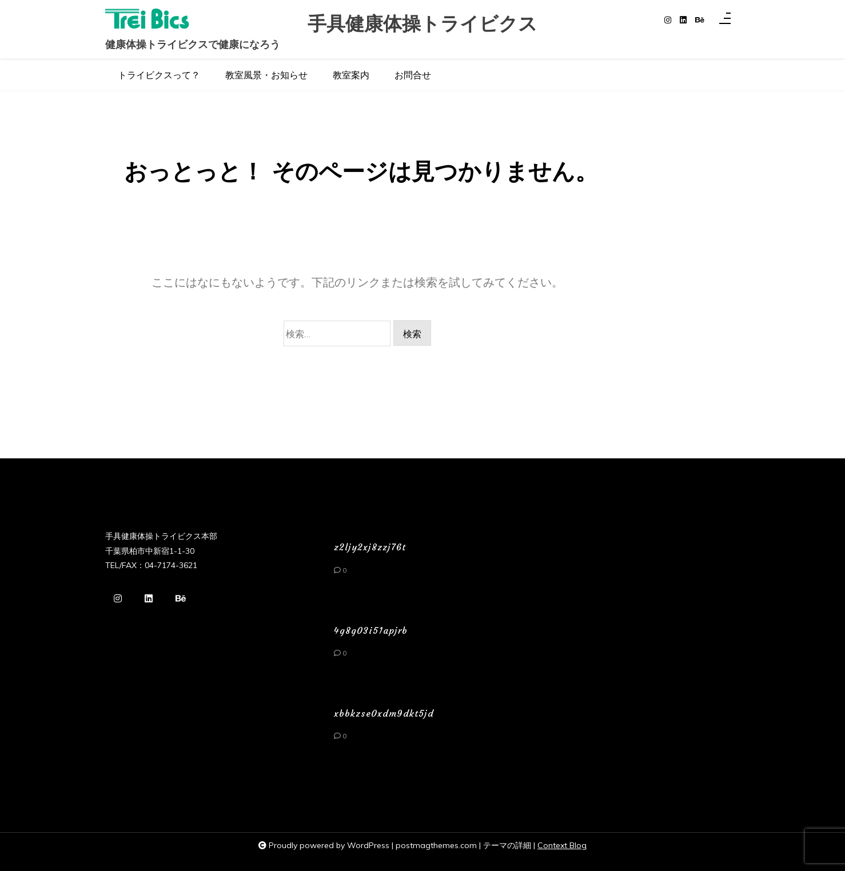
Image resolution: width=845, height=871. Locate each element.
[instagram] (667, 20)
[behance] (699, 20)
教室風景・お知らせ (266, 75)
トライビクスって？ (159, 75)
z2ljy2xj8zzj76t (370, 547)
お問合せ (412, 75)
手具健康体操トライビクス (422, 23)
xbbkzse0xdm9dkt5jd (384, 713)
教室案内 (351, 75)
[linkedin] (683, 20)
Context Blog (562, 845)
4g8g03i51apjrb (371, 630)
